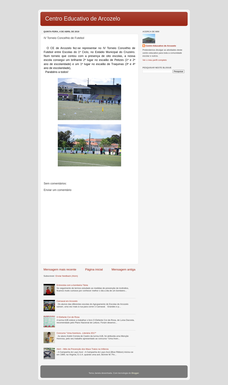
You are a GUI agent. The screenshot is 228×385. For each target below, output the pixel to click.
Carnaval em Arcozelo (67, 301)
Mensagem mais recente (60, 269)
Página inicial (94, 269)
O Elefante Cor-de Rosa (68, 317)
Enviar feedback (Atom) (67, 276)
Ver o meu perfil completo (154, 60)
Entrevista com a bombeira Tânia (72, 285)
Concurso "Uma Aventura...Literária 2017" (76, 333)
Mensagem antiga (123, 269)
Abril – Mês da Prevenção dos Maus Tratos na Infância (82, 349)
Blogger (135, 373)
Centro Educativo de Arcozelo (82, 18)
